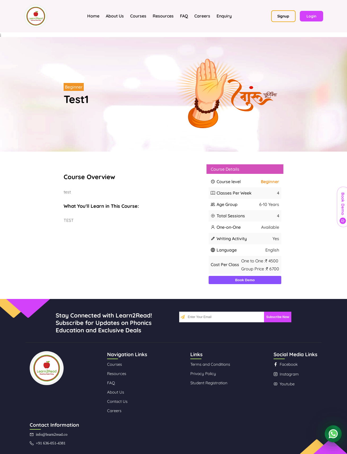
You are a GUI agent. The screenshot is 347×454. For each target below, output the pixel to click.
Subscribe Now (277, 317)
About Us (115, 16)
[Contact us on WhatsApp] (333, 434)
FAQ (184, 16)
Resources (163, 16)
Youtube (284, 383)
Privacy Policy (203, 373)
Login (311, 16)
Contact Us (117, 401)
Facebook (286, 364)
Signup (283, 16)
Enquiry (224, 16)
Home (93, 16)
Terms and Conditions (210, 364)
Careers (202, 16)
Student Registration (208, 382)
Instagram (286, 374)
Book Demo (245, 280)
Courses (138, 16)
